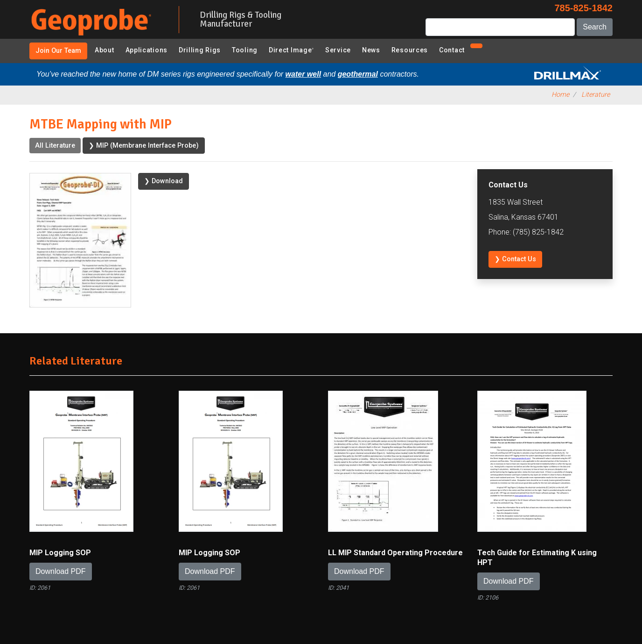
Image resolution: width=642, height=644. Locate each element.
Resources (409, 50)
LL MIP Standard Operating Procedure (395, 552)
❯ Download (163, 181)
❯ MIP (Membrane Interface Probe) (144, 146)
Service (338, 50)
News (371, 50)
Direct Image (291, 50)
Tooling (245, 50)
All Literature (55, 146)
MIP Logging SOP (60, 552)
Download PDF (60, 571)
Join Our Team (58, 51)
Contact (452, 50)
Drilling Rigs (200, 50)
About (104, 50)
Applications (146, 50)
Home (560, 95)
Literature (595, 95)
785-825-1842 (582, 8)
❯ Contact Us (515, 259)
